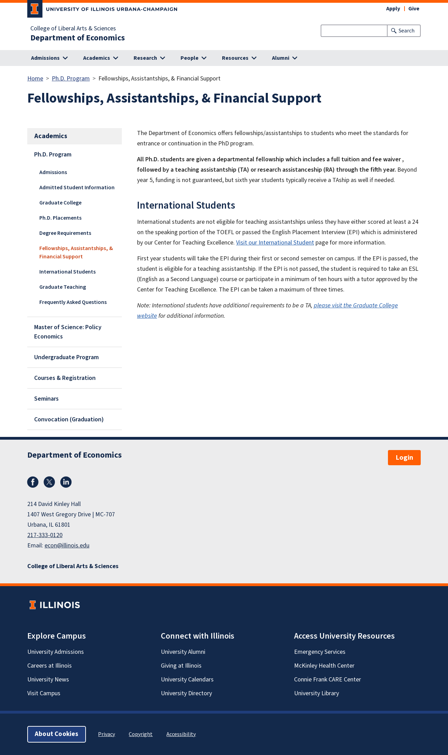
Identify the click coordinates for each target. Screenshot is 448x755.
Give (413, 8)
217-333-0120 (44, 535)
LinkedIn (66, 482)
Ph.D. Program (71, 78)
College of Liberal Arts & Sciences (73, 29)
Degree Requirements (65, 233)
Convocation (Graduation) (69, 419)
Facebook (32, 482)
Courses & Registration (65, 378)
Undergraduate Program (66, 357)
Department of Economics (77, 38)
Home (35, 78)
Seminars (46, 398)
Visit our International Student (275, 242)
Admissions (53, 172)
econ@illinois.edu (67, 545)
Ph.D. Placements (60, 218)
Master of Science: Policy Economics (67, 332)
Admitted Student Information (77, 187)
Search (407, 31)
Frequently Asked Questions (73, 302)
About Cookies (56, 734)
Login (404, 457)
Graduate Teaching (62, 287)
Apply (393, 8)
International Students (67, 272)
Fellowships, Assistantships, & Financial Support (76, 252)
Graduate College (60, 203)
